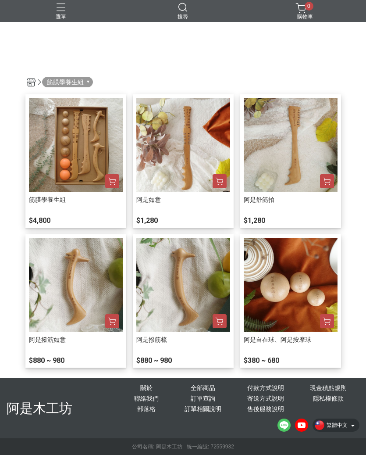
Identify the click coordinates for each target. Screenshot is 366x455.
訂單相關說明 (203, 409)
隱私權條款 (328, 398)
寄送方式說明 (265, 398)
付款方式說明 (265, 388)
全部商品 (203, 388)
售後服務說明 (265, 409)
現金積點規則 (328, 388)
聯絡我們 (146, 398)
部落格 (146, 409)
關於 (146, 388)
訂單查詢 (203, 398)
